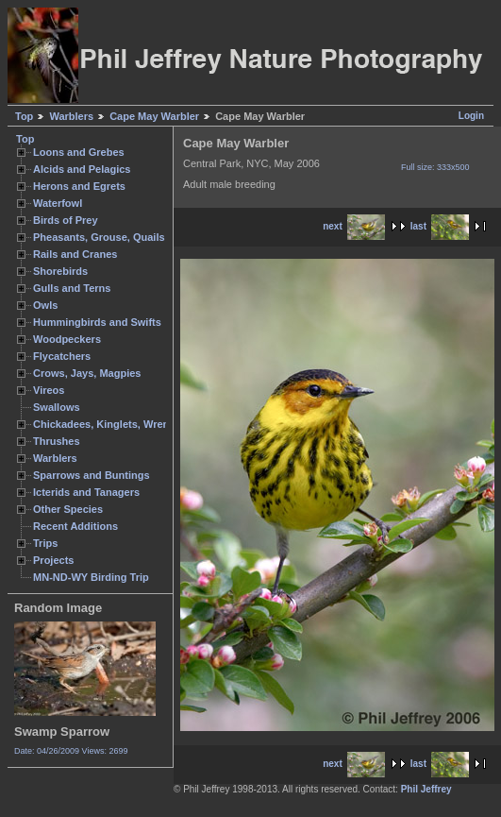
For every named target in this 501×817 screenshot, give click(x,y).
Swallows (56, 407)
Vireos (48, 390)
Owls (45, 305)
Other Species (68, 509)
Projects (53, 560)
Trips (45, 543)
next (354, 226)
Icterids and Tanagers (86, 492)
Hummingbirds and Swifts (97, 322)
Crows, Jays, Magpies (87, 373)
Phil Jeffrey (426, 789)
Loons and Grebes (79, 152)
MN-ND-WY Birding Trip (91, 577)
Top (24, 116)
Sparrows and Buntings (91, 475)
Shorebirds (60, 271)
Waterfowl (57, 203)
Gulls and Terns (71, 288)
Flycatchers (62, 356)
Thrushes (56, 441)
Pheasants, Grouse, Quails (99, 237)
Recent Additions (75, 526)
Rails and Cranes (75, 254)
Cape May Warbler (154, 116)
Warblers (71, 116)
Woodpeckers (67, 339)
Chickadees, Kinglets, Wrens (104, 424)
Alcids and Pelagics (81, 169)
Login (471, 116)
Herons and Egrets (79, 186)
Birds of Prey (65, 220)
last (439, 226)
